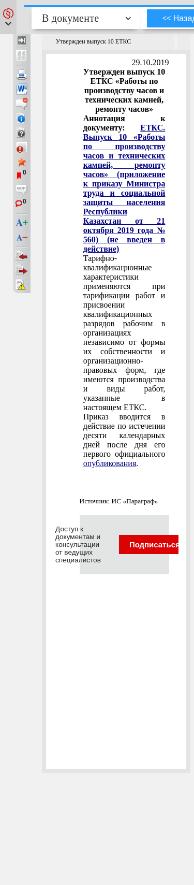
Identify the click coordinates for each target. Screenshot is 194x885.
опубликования (110, 463)
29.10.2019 (150, 62)
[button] (8, 17)
